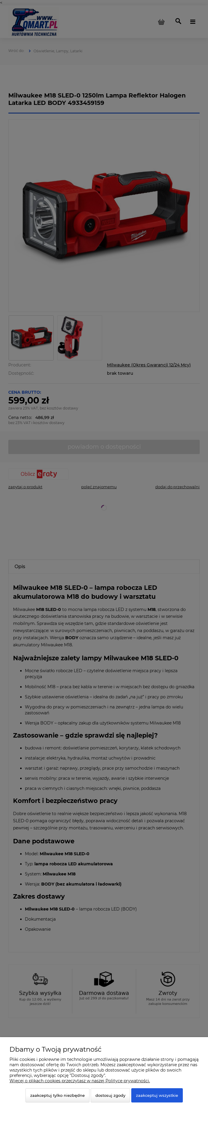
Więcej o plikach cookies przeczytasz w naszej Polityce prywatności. (79, 1080)
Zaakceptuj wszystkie (157, 1095)
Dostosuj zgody (110, 1095)
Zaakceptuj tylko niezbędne (57, 1095)
